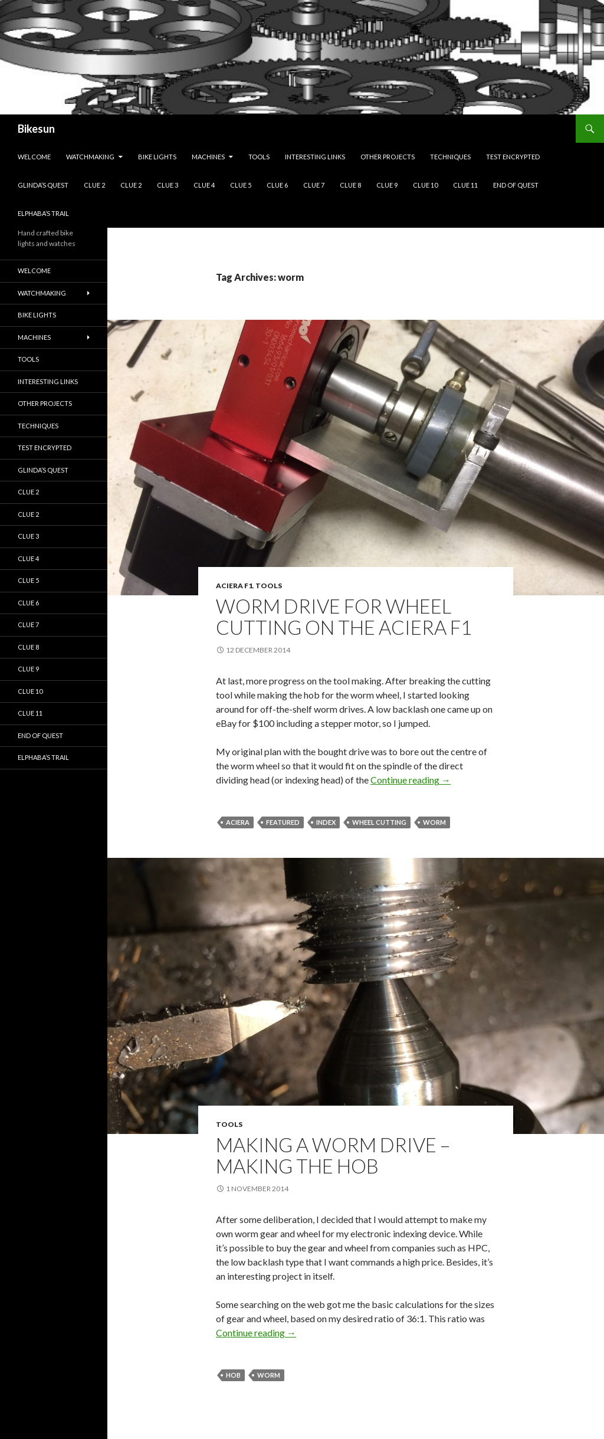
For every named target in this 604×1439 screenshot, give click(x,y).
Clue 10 (425, 185)
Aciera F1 (234, 585)
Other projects (387, 156)
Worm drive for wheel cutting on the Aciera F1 (344, 616)
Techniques (450, 156)
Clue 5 (240, 185)
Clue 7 (313, 185)
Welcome (34, 156)
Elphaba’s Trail (43, 213)
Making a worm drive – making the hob (333, 1155)
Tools (259, 156)
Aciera (238, 822)
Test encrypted (513, 156)
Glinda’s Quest (43, 185)
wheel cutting (379, 822)
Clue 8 (350, 185)
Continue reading (410, 779)
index (326, 822)
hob (233, 1375)
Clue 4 (204, 185)
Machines (208, 156)
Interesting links (315, 156)
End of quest (516, 185)
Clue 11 (465, 185)
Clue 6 (277, 185)
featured (283, 822)
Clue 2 (94, 185)
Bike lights (157, 156)
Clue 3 (167, 185)
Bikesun (36, 128)
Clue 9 (387, 185)
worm (434, 822)
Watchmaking (90, 156)
